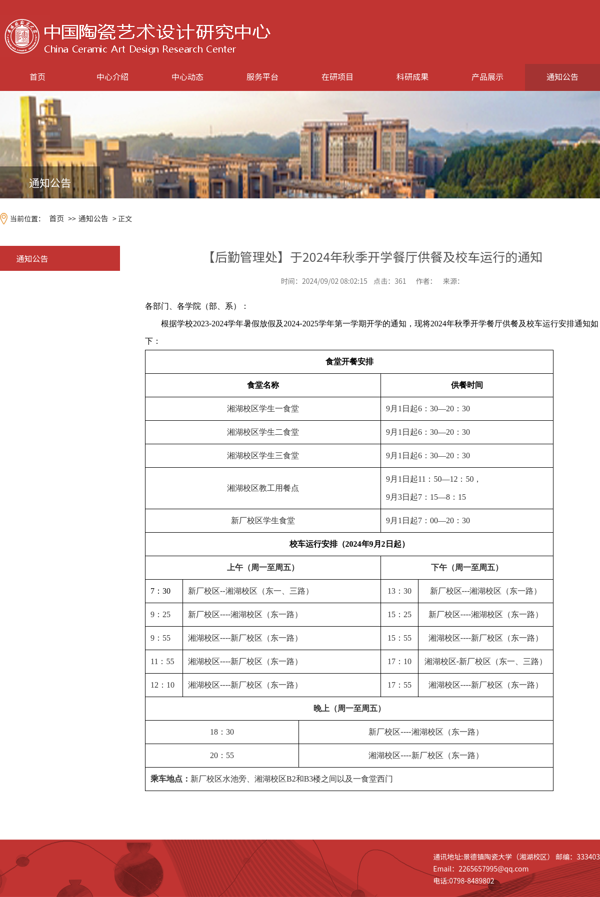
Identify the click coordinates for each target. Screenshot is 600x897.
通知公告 (562, 76)
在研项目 (338, 76)
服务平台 (262, 76)
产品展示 (488, 76)
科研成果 (412, 76)
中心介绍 (112, 76)
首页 (38, 76)
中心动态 (188, 76)
